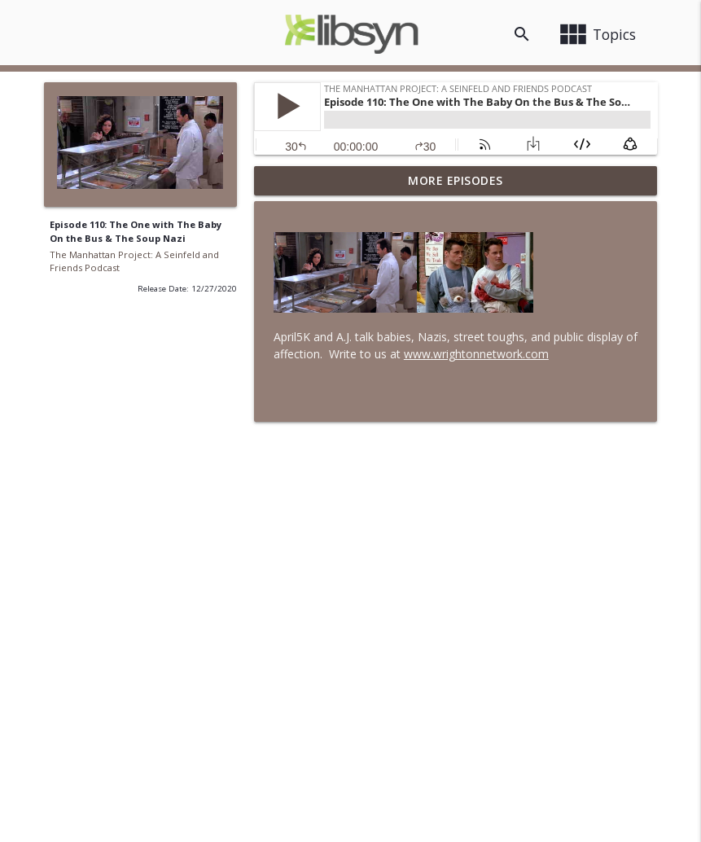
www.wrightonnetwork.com (476, 354)
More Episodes (455, 180)
